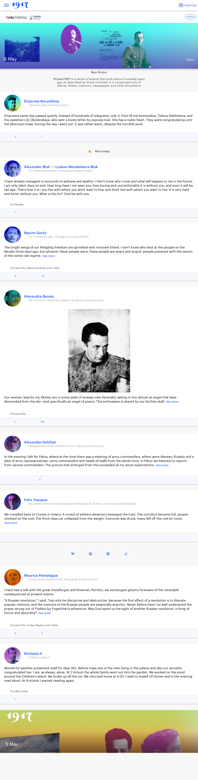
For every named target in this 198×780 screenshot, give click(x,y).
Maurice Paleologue (41, 575)
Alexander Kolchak (40, 442)
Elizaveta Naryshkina (41, 101)
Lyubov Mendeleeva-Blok (76, 167)
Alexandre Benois (39, 296)
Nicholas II (33, 653)
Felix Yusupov (36, 500)
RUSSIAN (191, 17)
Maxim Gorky (35, 233)
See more (49, 256)
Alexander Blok (37, 167)
